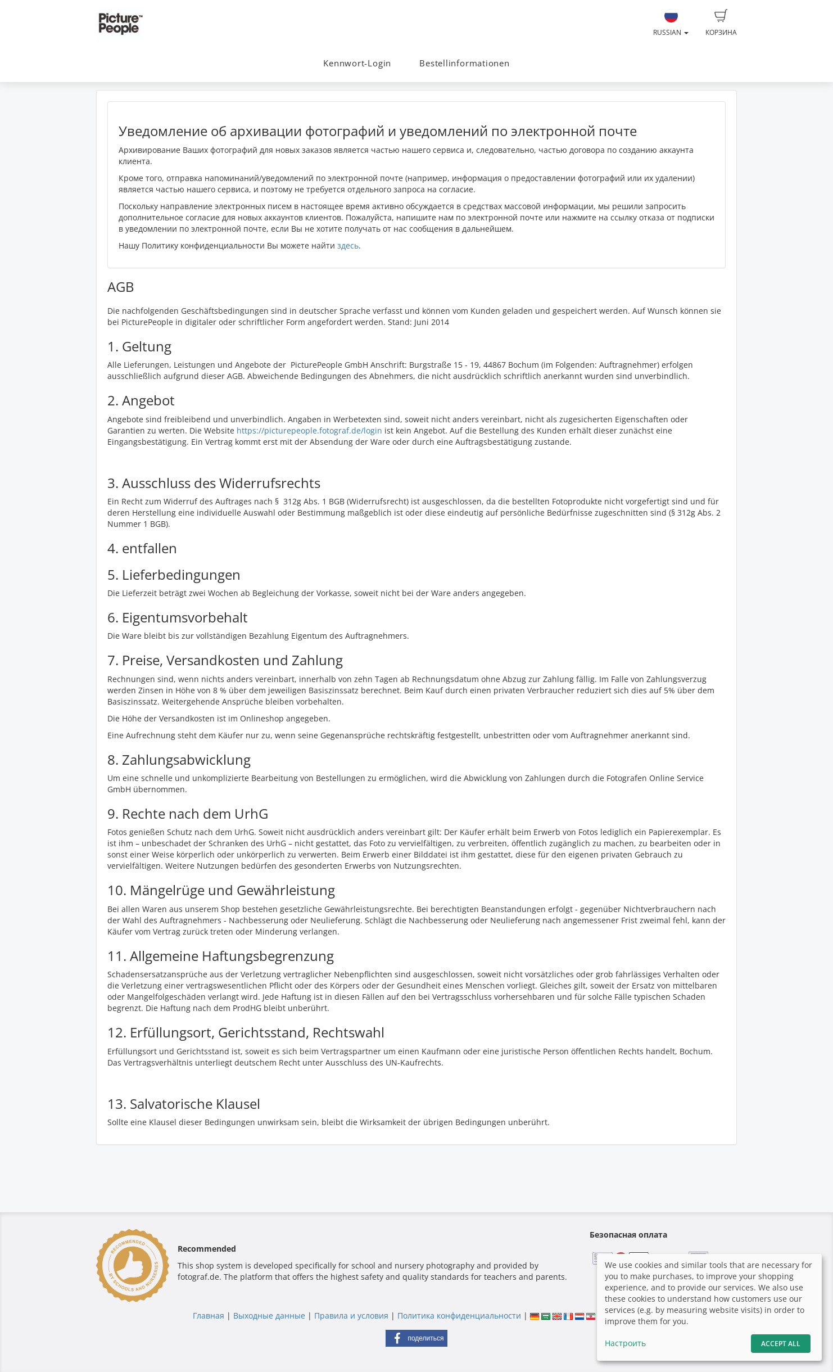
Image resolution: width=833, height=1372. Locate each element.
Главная (208, 1315)
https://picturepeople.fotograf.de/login (309, 430)
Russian (671, 23)
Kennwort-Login (357, 63)
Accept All (780, 1343)
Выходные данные (269, 1315)
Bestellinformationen (464, 63)
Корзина (721, 23)
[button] (416, 1338)
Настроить (625, 1343)
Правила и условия (351, 1315)
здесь (348, 245)
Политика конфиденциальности (459, 1315)
